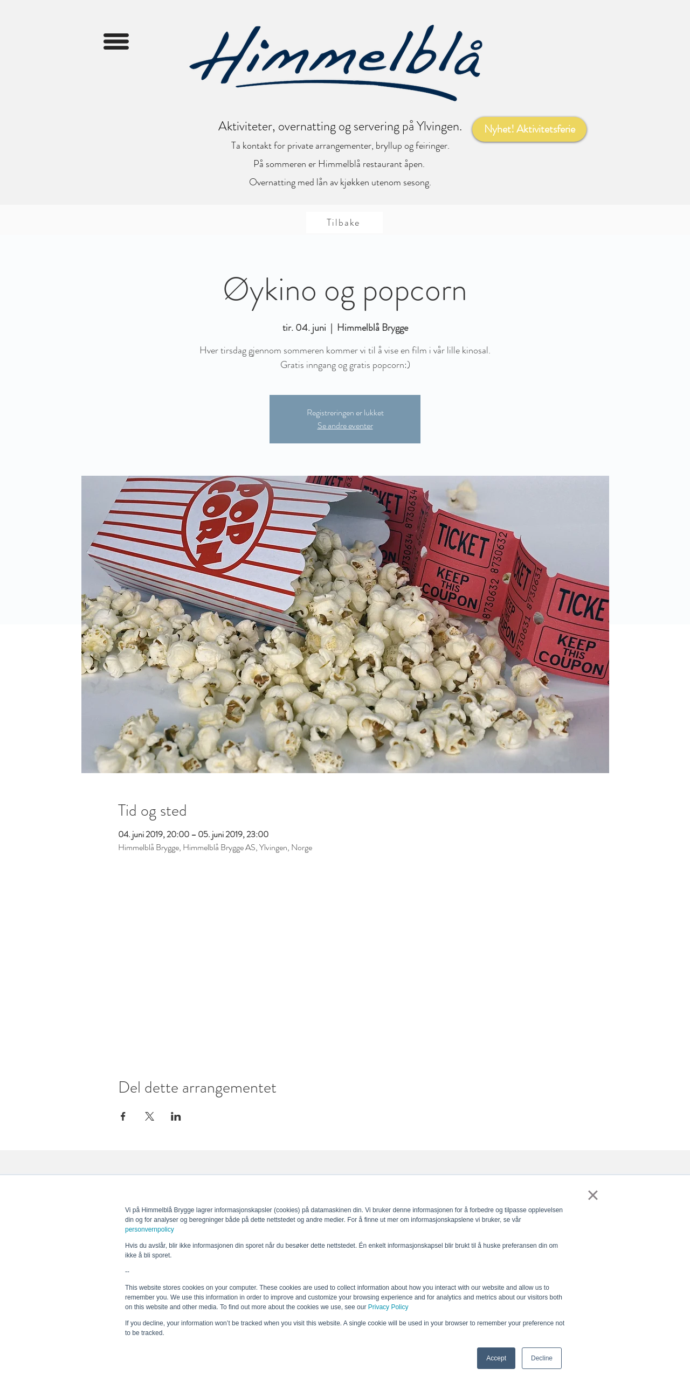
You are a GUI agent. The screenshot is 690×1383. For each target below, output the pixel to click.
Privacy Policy (388, 1307)
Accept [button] (496, 1358)
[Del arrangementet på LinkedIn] (176, 1116)
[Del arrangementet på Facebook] (123, 1116)
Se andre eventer (345, 425)
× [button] (592, 1195)
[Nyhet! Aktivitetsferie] (529, 129)
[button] (116, 41)
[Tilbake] (344, 222)
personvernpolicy (149, 1229)
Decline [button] (542, 1358)
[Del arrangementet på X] (149, 1116)
